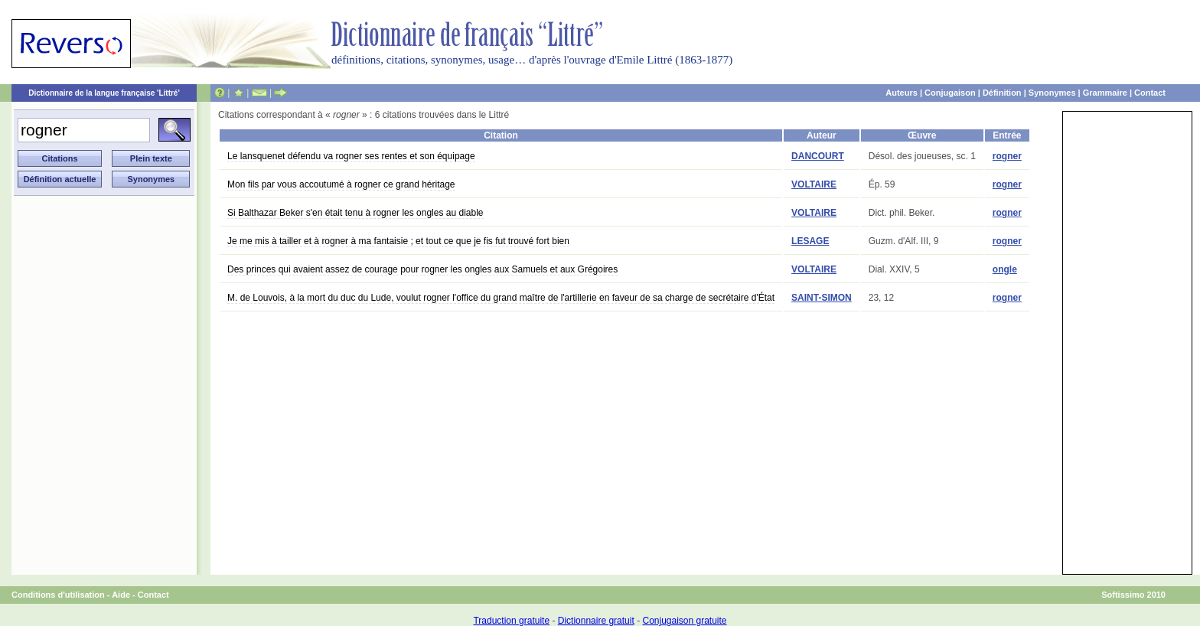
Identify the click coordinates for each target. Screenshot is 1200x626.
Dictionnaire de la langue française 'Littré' (104, 93)
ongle (1005, 269)
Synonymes (1052, 92)
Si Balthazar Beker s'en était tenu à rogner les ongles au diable (355, 212)
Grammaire (1105, 92)
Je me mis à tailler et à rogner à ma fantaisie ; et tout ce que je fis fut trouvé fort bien (398, 241)
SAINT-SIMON (821, 297)
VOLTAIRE (813, 184)
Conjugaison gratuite (684, 620)
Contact (1150, 92)
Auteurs (901, 92)
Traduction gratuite (511, 620)
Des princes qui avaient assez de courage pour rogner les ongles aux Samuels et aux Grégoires (422, 269)
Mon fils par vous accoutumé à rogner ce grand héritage (341, 184)
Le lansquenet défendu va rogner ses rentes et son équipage (351, 156)
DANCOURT (817, 156)
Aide (121, 594)
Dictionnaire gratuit (596, 620)
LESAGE (810, 241)
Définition (1002, 92)
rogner (1007, 156)
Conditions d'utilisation (58, 594)
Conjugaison (950, 92)
